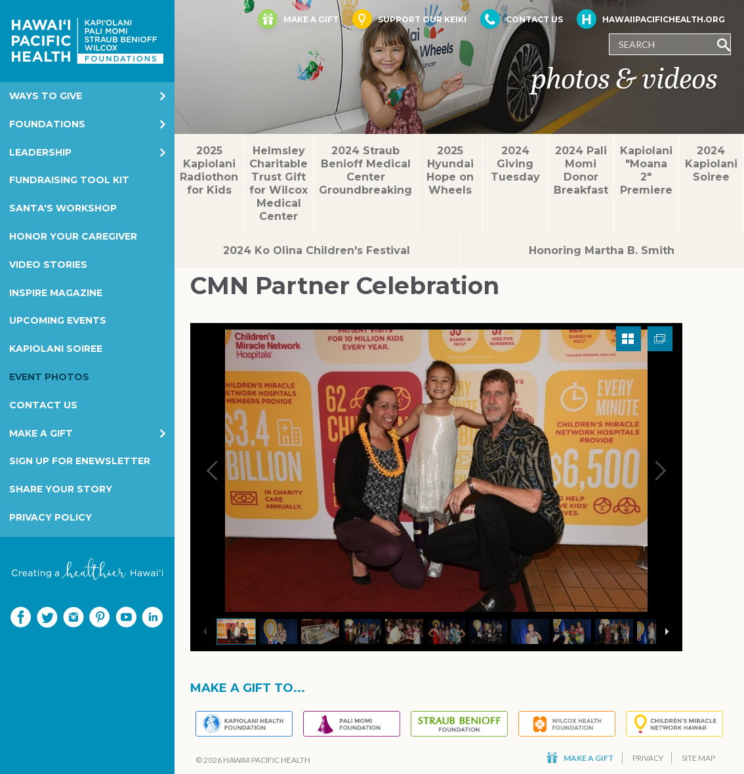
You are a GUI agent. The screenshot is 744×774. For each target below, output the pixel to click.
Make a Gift (41, 433)
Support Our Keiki (409, 19)
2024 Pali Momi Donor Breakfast (581, 170)
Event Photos (49, 377)
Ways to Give (45, 96)
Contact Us (43, 405)
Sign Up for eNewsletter (79, 461)
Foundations (47, 124)
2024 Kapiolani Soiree (711, 163)
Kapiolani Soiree (55, 349)
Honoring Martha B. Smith (601, 250)
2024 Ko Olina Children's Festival (316, 250)
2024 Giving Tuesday (515, 163)
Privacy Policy (50, 517)
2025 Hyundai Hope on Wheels (450, 170)
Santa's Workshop (63, 208)
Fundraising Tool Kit (69, 180)
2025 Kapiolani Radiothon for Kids (209, 170)
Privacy (647, 758)
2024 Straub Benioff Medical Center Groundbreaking (365, 170)
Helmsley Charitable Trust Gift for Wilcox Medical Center (278, 183)
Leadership (40, 152)
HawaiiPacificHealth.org (651, 19)
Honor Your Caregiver (73, 236)
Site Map (698, 758)
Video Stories (48, 264)
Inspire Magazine (55, 293)
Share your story (60, 489)
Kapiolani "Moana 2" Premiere (646, 170)
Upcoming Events (57, 320)
